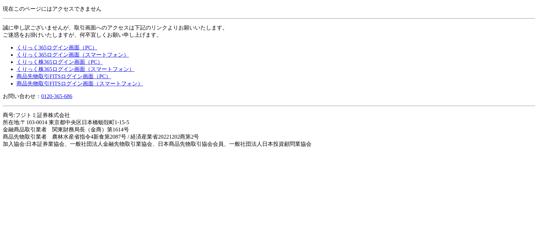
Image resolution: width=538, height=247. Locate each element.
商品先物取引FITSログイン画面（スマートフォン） (79, 83)
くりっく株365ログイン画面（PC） (59, 62)
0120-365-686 (56, 96)
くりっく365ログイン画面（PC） (56, 47)
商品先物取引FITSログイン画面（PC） (63, 76)
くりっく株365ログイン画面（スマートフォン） (75, 69)
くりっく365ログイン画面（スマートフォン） (72, 55)
